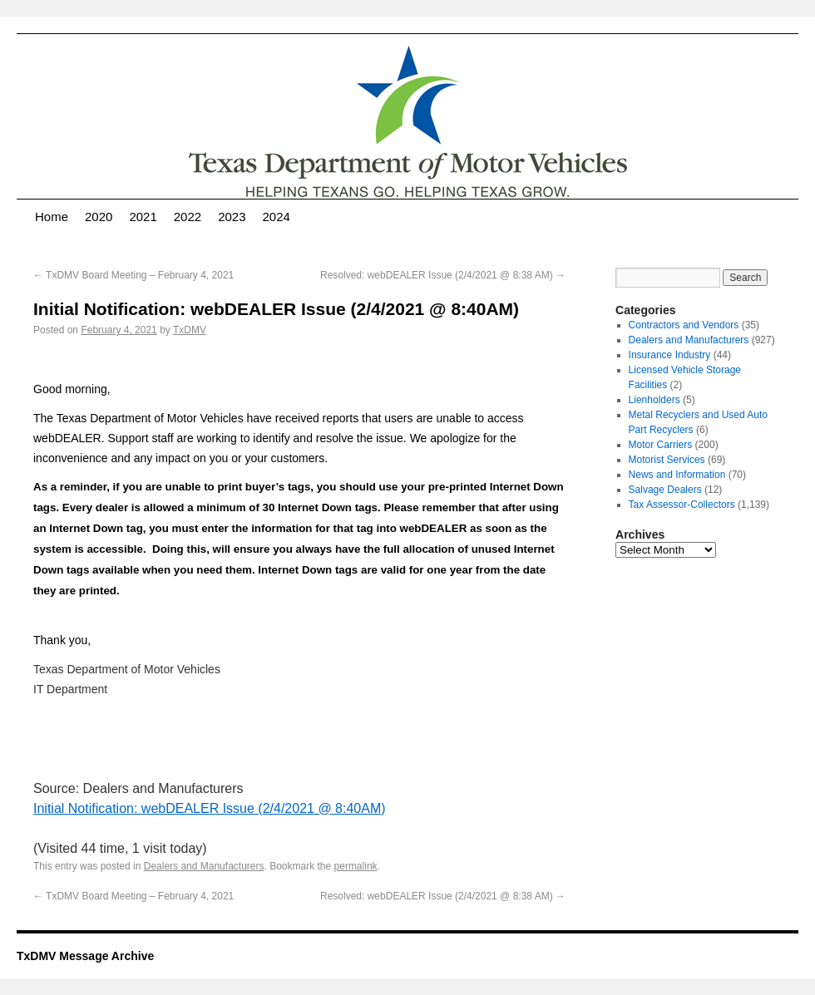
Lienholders (654, 400)
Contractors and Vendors (684, 325)
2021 (142, 216)
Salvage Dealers (665, 489)
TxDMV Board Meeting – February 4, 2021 (133, 275)
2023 (231, 216)
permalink (356, 866)
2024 (276, 216)
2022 (187, 216)
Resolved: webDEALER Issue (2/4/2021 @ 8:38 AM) (443, 275)
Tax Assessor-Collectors (682, 504)
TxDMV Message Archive (85, 956)
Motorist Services (667, 459)
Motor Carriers (661, 445)
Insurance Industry (670, 355)
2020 (98, 216)
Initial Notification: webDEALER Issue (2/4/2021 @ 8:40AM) (209, 808)
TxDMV (189, 330)
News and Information (677, 474)
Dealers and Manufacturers (204, 866)
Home (51, 216)
